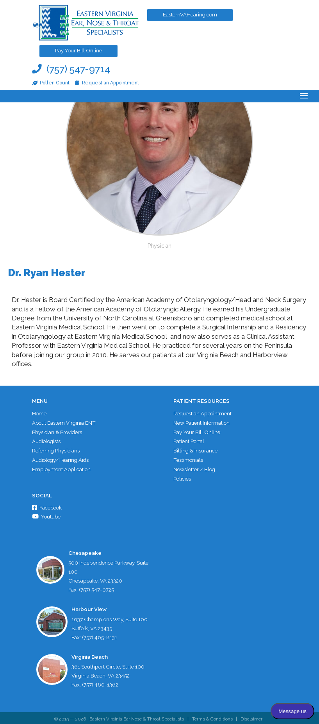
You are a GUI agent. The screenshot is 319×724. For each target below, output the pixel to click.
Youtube (46, 515)
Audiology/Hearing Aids (60, 459)
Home (39, 413)
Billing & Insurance (195, 449)
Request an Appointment (202, 413)
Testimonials (188, 459)
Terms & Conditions (212, 717)
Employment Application (62, 468)
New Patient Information (201, 422)
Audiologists (46, 440)
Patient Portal (188, 440)
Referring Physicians (56, 449)
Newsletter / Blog (194, 468)
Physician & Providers (57, 431)
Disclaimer (252, 717)
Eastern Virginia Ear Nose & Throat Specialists (136, 717)
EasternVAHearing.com (194, 16)
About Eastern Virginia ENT (64, 422)
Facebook (47, 506)
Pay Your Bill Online (81, 52)
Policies (182, 477)
